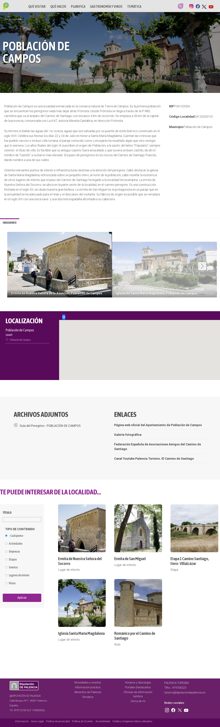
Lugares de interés (19, 575)
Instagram (191, 6)
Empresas (14, 551)
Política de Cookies (82, 721)
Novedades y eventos (87, 682)
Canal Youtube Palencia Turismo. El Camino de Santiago (154, 458)
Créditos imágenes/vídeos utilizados (132, 721)
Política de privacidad (58, 721)
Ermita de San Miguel (130, 558)
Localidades (17, 19)
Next (202, 266)
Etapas (13, 559)
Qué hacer (58, 6)
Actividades (16, 543)
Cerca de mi (37, 17)
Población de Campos (197, 127)
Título (7, 512)
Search (180, 6)
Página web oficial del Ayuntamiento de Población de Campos (158, 425)
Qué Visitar (37, 6)
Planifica (78, 6)
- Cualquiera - (16, 535)
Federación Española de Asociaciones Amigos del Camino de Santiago (157, 446)
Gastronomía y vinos (106, 6)
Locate (63, 317)
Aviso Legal (37, 721)
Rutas (12, 583)
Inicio (8, 19)
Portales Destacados (138, 687)
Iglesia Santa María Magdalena (81, 633)
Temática (134, 6)
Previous (18, 266)
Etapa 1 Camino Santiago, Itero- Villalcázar (189, 561)
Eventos (13, 567)
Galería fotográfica (127, 434)
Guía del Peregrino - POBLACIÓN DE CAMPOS (50, 425)
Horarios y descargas (138, 682)
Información (22, 721)
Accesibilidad (103, 721)
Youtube (211, 6)
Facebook (198, 6)
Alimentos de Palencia (87, 692)
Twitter (204, 6)
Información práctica (87, 687)
